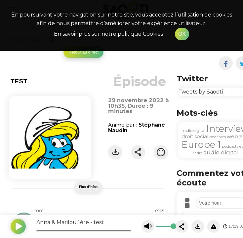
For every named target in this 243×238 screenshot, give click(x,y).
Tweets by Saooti (200, 92)
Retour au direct (83, 52)
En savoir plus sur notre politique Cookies (108, 34)
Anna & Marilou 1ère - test (70, 222)
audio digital (221, 152)
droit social (195, 136)
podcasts (217, 136)
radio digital (194, 130)
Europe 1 (201, 144)
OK (182, 34)
